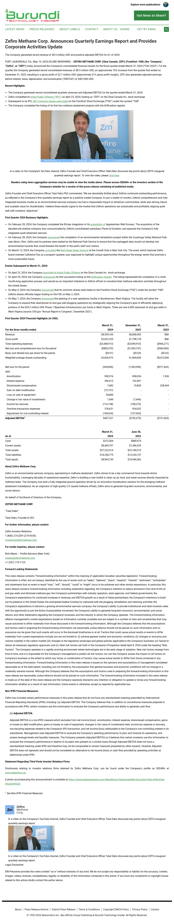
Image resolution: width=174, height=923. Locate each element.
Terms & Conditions (89, 909)
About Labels (69, 29)
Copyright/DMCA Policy (116, 909)
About (18, 909)
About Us (110, 29)
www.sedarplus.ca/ (15, 772)
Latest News (14, 29)
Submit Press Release (63, 909)
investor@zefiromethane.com (21, 540)
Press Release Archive (36, 909)
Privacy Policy (139, 909)
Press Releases (41, 29)
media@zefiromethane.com (20, 558)
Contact (91, 29)
